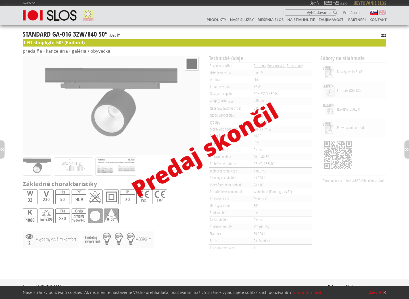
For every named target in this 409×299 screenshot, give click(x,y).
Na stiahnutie (301, 19)
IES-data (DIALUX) (348, 109)
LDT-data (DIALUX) (349, 90)
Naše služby (242, 19)
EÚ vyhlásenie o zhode (351, 127)
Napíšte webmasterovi (346, 291)
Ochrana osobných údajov (45, 291)
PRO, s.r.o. (354, 286)
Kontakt (378, 19)
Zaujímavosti (332, 19)
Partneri (357, 19)
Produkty (216, 19)
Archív (314, 3)
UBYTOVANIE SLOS (370, 3)
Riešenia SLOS (271, 19)
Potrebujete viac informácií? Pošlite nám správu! (353, 180)
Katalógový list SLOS (350, 71)
